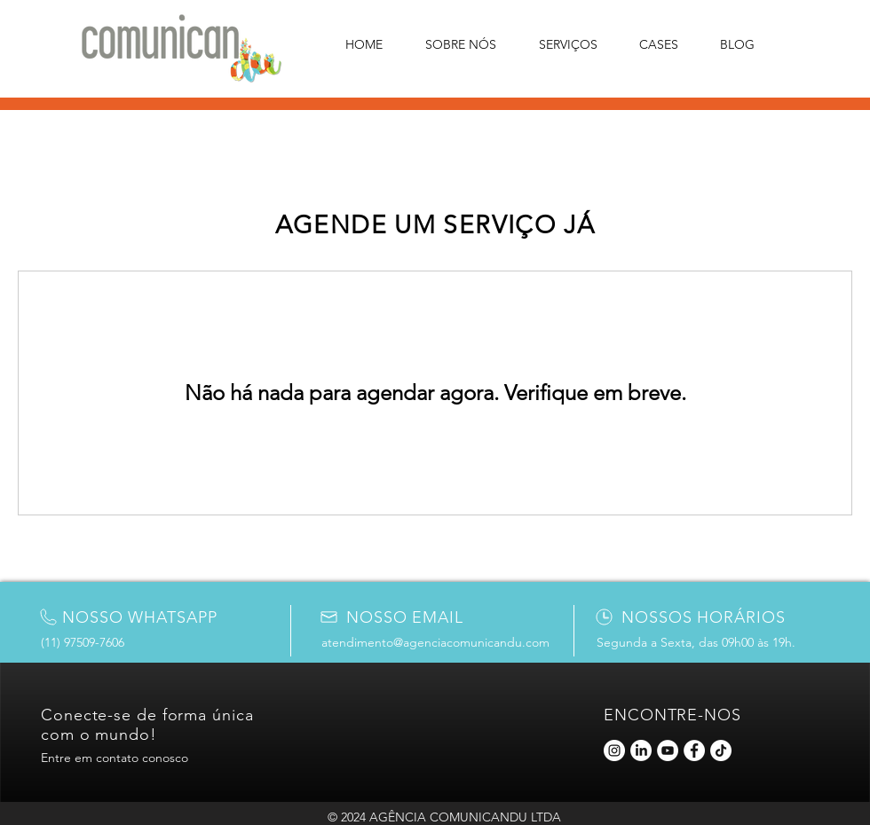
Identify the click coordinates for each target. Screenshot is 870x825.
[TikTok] (721, 750)
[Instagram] (614, 750)
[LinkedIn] (641, 750)
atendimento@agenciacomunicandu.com (435, 642)
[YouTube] (667, 750)
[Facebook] (694, 750)
